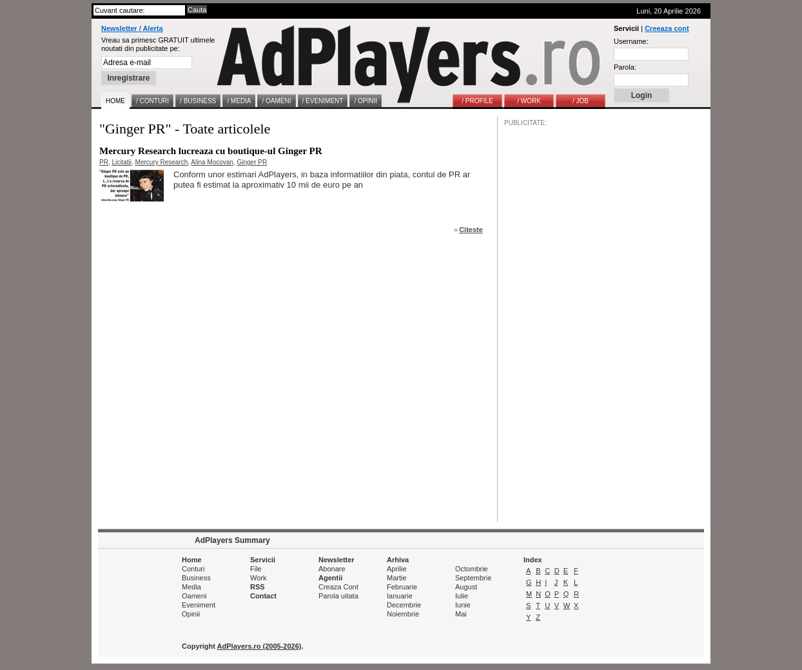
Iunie (463, 605)
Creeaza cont (667, 28)
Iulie (461, 596)
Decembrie (404, 605)
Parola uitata (338, 596)
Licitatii (122, 162)
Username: (631, 41)
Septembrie (473, 578)
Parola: (625, 67)
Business (196, 578)
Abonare (332, 569)
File (256, 569)
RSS (257, 587)
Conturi (193, 569)
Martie (397, 578)
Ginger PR (252, 162)
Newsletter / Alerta (132, 28)
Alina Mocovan (212, 162)
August (466, 587)
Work (258, 578)
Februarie (402, 587)
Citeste (471, 229)
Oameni (194, 596)
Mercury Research (161, 162)
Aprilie (397, 569)
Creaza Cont (338, 587)
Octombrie (471, 569)
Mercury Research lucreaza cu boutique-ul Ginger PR (210, 151)
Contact (263, 596)
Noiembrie (403, 614)
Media (191, 587)
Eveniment (198, 605)
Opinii (191, 614)
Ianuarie (400, 596)
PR (103, 162)
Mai (461, 614)
